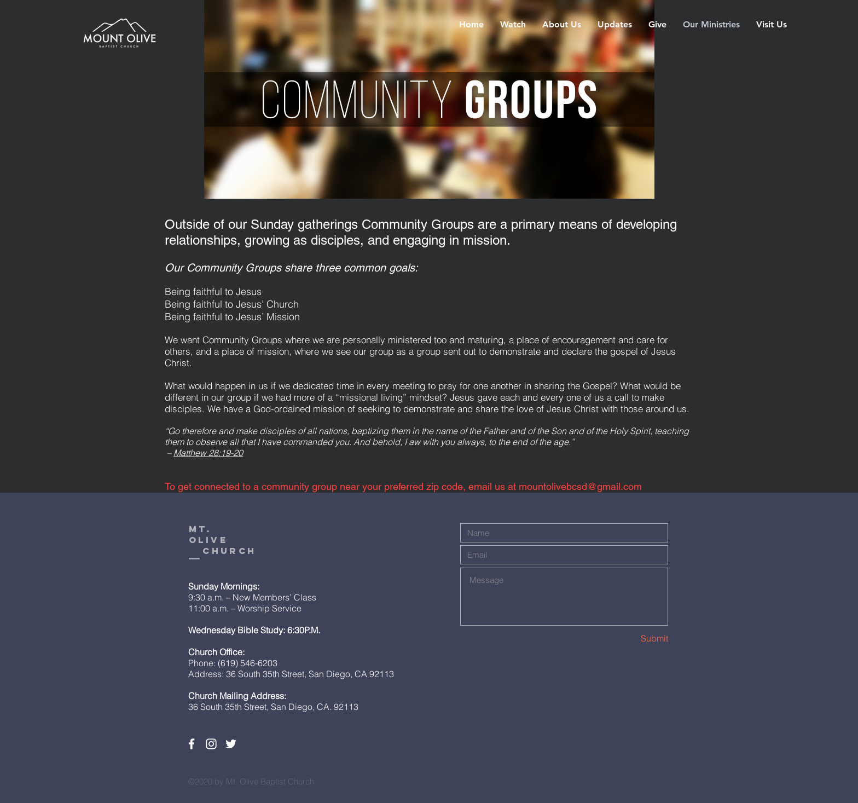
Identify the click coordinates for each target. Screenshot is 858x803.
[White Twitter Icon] (231, 744)
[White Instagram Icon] (211, 744)
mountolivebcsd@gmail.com (580, 486)
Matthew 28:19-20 (208, 452)
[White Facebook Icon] (191, 744)
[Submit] (629, 638)
